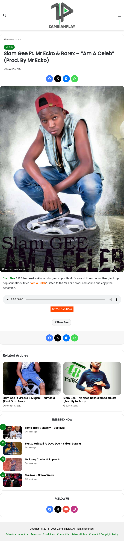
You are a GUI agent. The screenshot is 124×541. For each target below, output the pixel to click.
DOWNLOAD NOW (62, 309)
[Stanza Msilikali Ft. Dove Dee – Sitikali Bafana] (12, 448)
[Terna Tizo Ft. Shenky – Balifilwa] (12, 432)
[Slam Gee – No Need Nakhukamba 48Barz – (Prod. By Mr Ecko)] (92, 378)
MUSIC (18, 39)
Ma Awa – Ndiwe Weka (39, 475)
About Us (23, 534)
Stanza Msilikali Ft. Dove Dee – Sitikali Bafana (53, 444)
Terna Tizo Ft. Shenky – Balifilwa (44, 428)
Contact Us (63, 534)
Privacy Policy (79, 534)
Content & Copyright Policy (104, 534)
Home (8, 39)
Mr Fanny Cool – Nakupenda (42, 459)
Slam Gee (9, 278)
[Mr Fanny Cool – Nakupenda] (12, 464)
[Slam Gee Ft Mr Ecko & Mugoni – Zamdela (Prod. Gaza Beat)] (32, 378)
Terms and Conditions (43, 534)
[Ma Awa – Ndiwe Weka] (12, 480)
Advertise (10, 534)
